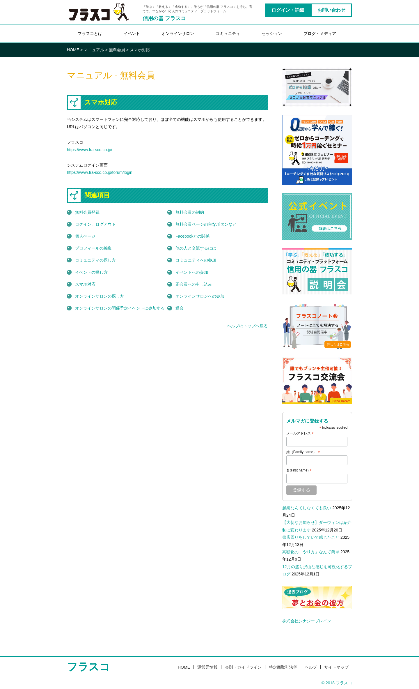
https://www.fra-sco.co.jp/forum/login (99, 172)
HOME (184, 667)
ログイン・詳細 (287, 10)
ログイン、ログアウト (95, 224)
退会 (179, 308)
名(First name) (299, 470)
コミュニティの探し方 (95, 260)
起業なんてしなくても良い (306, 508)
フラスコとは (90, 33)
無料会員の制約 (189, 212)
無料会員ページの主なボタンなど (206, 224)
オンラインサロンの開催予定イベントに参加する (120, 308)
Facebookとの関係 (192, 236)
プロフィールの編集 (93, 248)
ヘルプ (311, 667)
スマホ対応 (85, 284)
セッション (272, 33)
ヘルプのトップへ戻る (247, 326)
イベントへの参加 (191, 272)
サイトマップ (336, 667)
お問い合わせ (331, 10)
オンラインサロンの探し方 (99, 296)
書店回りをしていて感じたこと (310, 537)
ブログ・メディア (319, 33)
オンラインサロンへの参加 (199, 296)
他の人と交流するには (195, 248)
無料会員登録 (87, 212)
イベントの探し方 (91, 272)
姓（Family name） (303, 452)
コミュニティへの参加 (195, 260)
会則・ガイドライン (243, 667)
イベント (132, 33)
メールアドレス (300, 433)
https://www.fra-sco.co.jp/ (89, 149)
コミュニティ (228, 33)
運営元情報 (207, 667)
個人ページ (85, 236)
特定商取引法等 (283, 667)
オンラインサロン (177, 33)
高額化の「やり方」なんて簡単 (310, 552)
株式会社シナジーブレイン (306, 621)
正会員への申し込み (193, 284)
